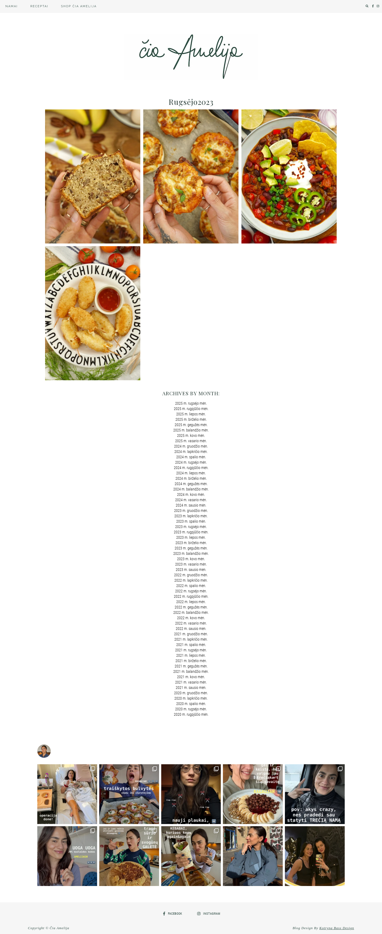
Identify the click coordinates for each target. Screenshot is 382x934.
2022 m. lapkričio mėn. (191, 580)
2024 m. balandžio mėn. (191, 489)
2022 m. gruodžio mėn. (191, 575)
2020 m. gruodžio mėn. (191, 693)
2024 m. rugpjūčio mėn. (191, 468)
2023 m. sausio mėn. (191, 569)
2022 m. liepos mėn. (191, 602)
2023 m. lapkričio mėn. (191, 516)
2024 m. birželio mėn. (191, 478)
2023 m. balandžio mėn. (191, 553)
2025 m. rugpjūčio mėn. (191, 409)
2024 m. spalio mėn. (191, 457)
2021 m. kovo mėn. (191, 677)
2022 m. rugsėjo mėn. (191, 591)
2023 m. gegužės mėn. (191, 548)
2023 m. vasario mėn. (191, 564)
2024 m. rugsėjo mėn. (191, 462)
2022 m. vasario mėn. (191, 623)
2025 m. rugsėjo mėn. (191, 403)
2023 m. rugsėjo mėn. (191, 527)
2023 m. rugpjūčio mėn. (191, 532)
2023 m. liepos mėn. (191, 537)
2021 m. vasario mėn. (191, 682)
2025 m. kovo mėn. (191, 435)
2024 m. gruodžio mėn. (191, 446)
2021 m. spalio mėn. (191, 645)
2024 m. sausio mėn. (191, 505)
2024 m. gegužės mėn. (191, 484)
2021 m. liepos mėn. (191, 655)
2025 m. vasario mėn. (191, 441)
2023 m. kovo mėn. (191, 559)
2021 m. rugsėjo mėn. (191, 650)
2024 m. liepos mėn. (191, 473)
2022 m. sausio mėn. (191, 628)
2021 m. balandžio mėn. (191, 671)
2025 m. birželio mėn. (191, 419)
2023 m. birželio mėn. (191, 543)
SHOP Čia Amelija (79, 6)
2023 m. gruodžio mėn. (191, 510)
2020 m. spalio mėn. (191, 704)
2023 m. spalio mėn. (191, 521)
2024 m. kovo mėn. (191, 494)
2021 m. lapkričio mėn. (191, 639)
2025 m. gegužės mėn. (191, 425)
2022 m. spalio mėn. (191, 586)
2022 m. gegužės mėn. (191, 607)
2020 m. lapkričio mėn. (191, 698)
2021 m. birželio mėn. (191, 661)
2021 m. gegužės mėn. (191, 666)
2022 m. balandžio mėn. (191, 612)
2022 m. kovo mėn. (191, 618)
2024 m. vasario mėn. (191, 500)
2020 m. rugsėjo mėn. (191, 709)
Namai (11, 6)
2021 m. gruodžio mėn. (191, 634)
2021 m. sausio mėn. (191, 687)
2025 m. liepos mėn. (191, 414)
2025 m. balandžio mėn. (191, 430)
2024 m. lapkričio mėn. (191, 451)
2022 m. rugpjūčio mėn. (191, 596)
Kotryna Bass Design (336, 928)
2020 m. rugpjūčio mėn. (191, 714)
